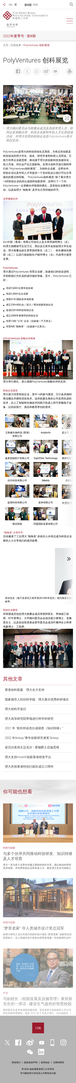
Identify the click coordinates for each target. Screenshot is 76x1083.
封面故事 (16, 45)
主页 (5, 45)
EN (10, 4)
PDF (35, 4)
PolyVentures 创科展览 (36, 45)
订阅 (38, 1028)
